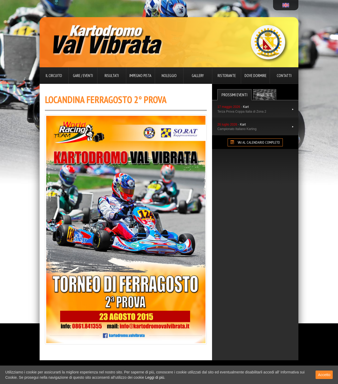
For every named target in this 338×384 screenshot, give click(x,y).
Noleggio (169, 75)
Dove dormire (255, 75)
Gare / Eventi (83, 75)
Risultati (112, 75)
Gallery (198, 75)
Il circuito (54, 75)
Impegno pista (140, 75)
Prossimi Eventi (234, 94)
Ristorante (227, 75)
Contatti (284, 75)
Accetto (324, 375)
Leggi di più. (155, 377)
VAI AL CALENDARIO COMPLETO (255, 142)
